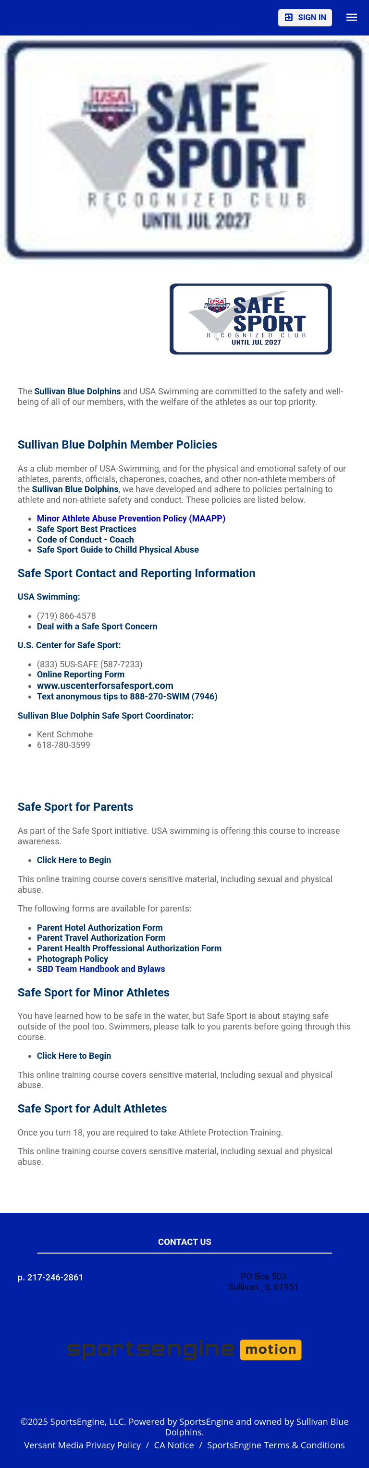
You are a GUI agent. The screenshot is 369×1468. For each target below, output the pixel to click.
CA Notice (174, 1445)
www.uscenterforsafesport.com (105, 685)
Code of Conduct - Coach (85, 539)
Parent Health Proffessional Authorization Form (129, 948)
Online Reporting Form (81, 674)
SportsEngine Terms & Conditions (276, 1445)
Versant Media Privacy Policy (82, 1445)
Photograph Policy (72, 959)
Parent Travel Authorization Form (101, 938)
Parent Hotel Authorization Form (100, 928)
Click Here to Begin (74, 860)
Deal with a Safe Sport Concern (97, 626)
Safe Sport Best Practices (86, 529)
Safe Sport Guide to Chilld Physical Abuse (118, 550)
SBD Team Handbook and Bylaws (101, 969)
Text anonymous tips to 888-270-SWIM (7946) (127, 696)
